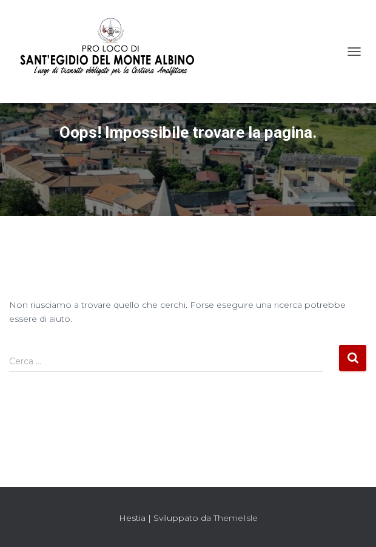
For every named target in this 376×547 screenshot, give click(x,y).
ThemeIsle (235, 517)
